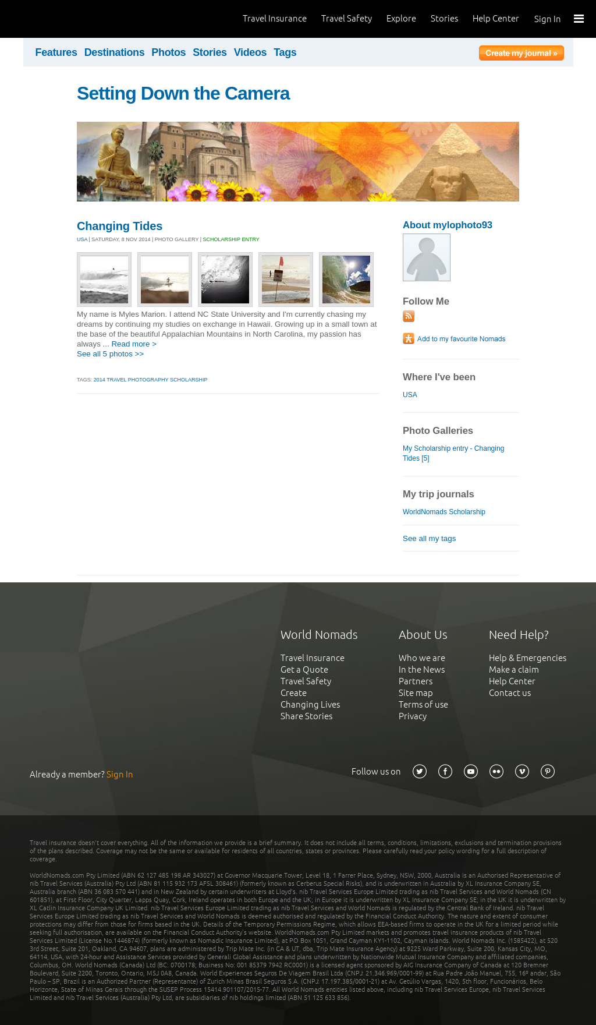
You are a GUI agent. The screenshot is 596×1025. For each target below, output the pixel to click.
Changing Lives (310, 704)
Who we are (422, 658)
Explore (401, 18)
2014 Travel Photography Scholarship (151, 380)
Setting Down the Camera (183, 93)
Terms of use (423, 704)
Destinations (114, 52)
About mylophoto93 (447, 225)
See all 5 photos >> (110, 353)
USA (82, 239)
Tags (285, 52)
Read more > (134, 344)
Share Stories (306, 716)
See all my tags (429, 538)
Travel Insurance (275, 18)
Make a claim (514, 669)
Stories (444, 18)
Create (294, 693)
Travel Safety (346, 18)
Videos (250, 52)
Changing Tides (119, 226)
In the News (422, 669)
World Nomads (61, 19)
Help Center (496, 18)
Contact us (510, 693)
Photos (168, 52)
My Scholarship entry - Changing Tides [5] (453, 453)
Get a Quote (304, 669)
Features (56, 52)
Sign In (547, 19)
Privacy (413, 716)
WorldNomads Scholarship (444, 512)
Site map (416, 693)
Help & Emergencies (527, 658)
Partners (415, 681)
